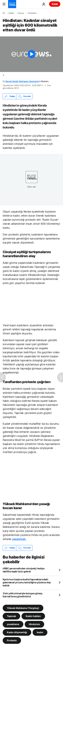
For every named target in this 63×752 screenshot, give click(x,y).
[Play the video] (31, 54)
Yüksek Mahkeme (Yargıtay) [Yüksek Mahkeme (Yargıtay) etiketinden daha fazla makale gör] (23, 607)
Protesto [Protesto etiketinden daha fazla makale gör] (12, 640)
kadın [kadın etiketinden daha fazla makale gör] (40, 632)
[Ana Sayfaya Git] (12, 4)
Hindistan (32, 13)
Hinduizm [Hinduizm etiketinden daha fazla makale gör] (34, 624)
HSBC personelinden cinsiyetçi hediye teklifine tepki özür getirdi (24, 570)
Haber (11, 13)
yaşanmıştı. (19, 539)
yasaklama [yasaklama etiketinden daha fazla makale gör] (13, 624)
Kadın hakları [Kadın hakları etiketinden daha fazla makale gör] (33, 615)
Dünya (21, 13)
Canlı (55, 4)
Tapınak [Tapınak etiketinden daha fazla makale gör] (11, 615)
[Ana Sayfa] (4, 13)
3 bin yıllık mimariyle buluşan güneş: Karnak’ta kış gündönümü (23, 595)
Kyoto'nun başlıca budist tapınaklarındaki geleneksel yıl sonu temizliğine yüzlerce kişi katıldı (27, 582)
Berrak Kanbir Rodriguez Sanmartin (22, 81)
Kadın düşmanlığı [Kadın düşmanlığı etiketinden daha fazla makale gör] (17, 632)
